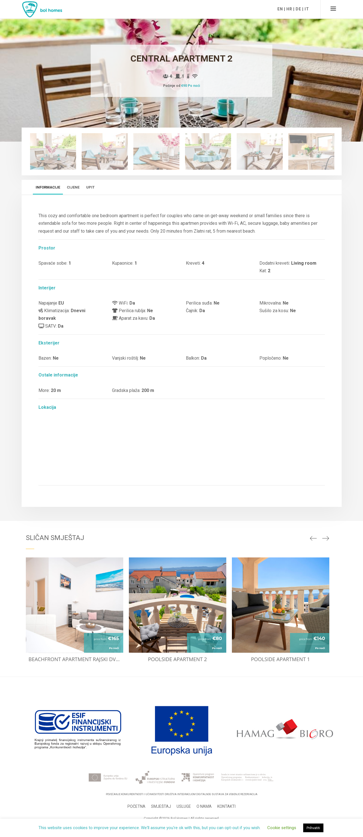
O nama (204, 806)
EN (280, 9)
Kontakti (226, 806)
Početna (136, 806)
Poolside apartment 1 (280, 659)
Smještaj (161, 806)
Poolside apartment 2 (177, 659)
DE (298, 9)
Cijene (73, 187)
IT (307, 9)
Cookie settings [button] (281, 827)
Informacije (48, 187)
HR (289, 9)
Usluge (184, 806)
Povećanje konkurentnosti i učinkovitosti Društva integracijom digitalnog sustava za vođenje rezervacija (181, 794)
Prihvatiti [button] (313, 828)
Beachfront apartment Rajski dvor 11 (76, 659)
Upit (90, 187)
